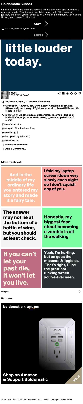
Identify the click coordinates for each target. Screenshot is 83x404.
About (3, 400)
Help (9, 400)
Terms (69, 400)
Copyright (55, 400)
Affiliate (23, 400)
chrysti (13, 93)
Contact (46, 400)
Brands (15, 400)
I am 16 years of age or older (20, 28)
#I (6, 102)
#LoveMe (31, 102)
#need (13, 102)
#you (21, 102)
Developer (31, 400)
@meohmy (44, 102)
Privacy (63, 400)
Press (39, 400)
